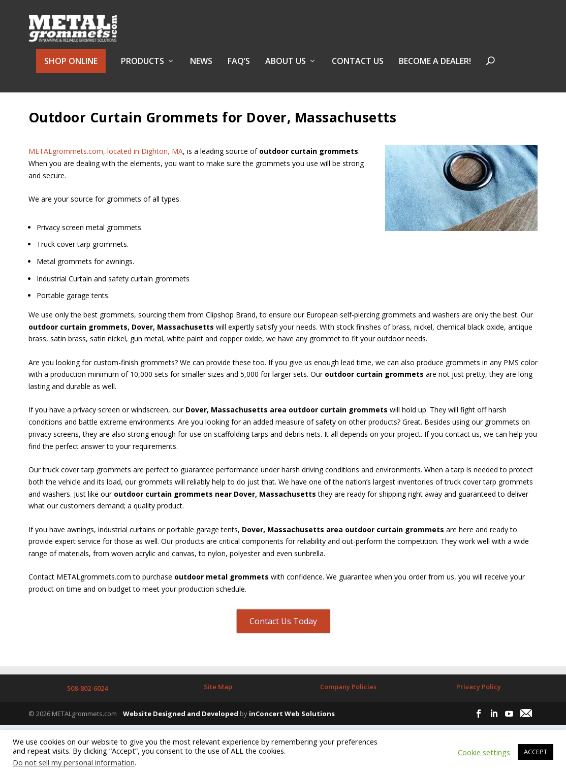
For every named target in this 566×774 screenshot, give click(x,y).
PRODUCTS (142, 68)
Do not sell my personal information (74, 762)
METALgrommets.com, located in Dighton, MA (105, 174)
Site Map (218, 710)
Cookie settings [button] (484, 752)
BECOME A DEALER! (435, 68)
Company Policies (348, 710)
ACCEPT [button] (535, 751)
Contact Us (358, 68)
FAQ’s (239, 68)
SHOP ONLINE (71, 67)
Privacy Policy (478, 710)
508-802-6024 (87, 712)
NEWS (201, 68)
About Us (285, 68)
